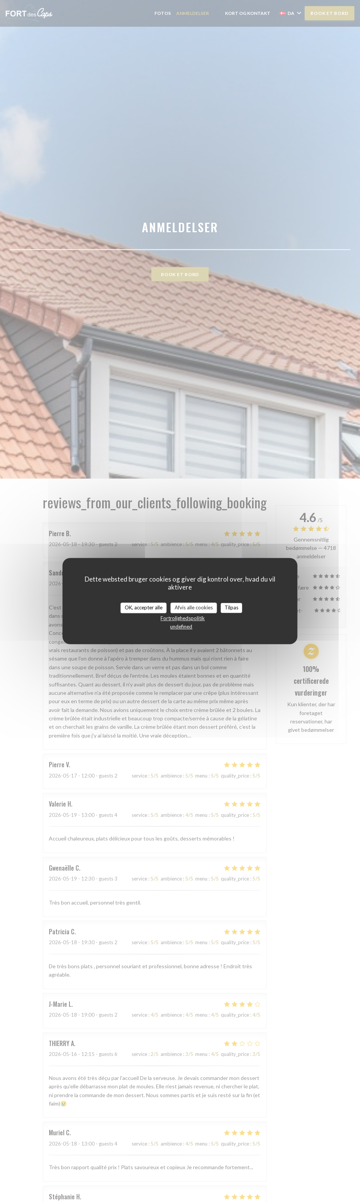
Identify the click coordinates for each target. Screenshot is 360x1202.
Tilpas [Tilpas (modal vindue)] (231, 607)
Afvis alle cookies (194, 607)
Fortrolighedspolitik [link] (183, 618)
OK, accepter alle (143, 607)
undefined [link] (181, 626)
